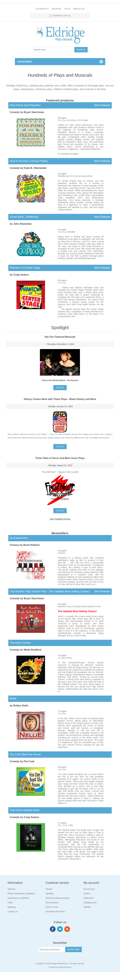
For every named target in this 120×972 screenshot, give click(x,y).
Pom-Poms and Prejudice (60, 105)
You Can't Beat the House (24, 754)
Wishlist (87, 907)
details (60, 388)
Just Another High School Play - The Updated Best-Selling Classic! (60, 591)
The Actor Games (19, 642)
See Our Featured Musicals (60, 337)
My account (89, 889)
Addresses (89, 898)
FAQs (10, 902)
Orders (87, 893)
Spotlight (50, 893)
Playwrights (42, 9)
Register (56, 9)
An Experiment (17, 537)
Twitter (60, 929)
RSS (67, 929)
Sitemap (11, 889)
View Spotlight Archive (60, 519)
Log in (67, 9)
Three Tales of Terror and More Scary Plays (60, 458)
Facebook (53, 929)
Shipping (12, 907)
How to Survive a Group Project (60, 161)
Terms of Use (52, 907)
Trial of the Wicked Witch (24, 810)
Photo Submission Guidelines (21, 893)
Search (49, 889)
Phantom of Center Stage (60, 268)
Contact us (13, 911)
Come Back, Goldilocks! (60, 217)
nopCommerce (65, 967)
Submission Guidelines (18, 898)
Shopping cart (90, 902)
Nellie (12, 698)
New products (52, 902)
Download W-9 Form (55, 911)
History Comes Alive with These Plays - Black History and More (60, 399)
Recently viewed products (58, 898)
